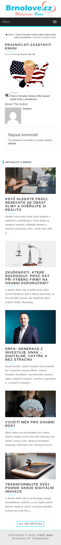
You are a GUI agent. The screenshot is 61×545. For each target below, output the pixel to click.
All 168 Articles (30, 523)
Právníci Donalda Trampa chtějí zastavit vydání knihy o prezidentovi (32, 96)
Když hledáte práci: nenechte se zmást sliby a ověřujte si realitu (27, 204)
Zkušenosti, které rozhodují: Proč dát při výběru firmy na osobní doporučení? (27, 278)
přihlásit (12, 143)
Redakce (24, 54)
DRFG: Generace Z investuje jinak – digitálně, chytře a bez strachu (26, 354)
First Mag (45, 535)
